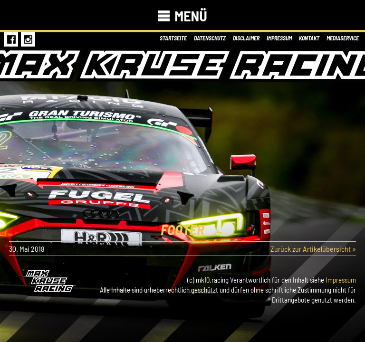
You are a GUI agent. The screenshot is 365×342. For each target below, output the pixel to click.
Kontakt (309, 38)
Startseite (173, 38)
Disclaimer (246, 38)
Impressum (279, 38)
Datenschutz (210, 38)
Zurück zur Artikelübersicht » (313, 248)
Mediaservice (343, 38)
